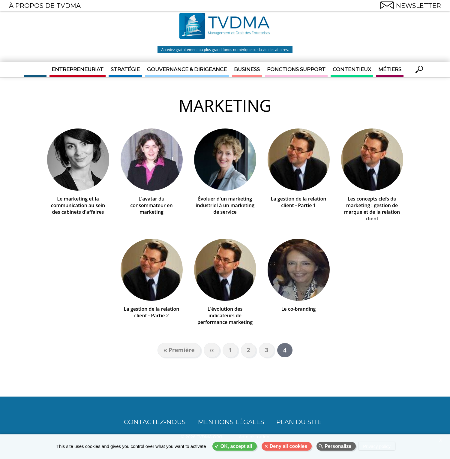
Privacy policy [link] (377, 446)
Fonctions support (296, 69)
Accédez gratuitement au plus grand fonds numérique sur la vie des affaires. (225, 49)
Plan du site (299, 422)
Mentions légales (231, 422)
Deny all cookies (288, 446)
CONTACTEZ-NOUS (155, 422)
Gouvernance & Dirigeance (187, 69)
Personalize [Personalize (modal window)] (338, 446)
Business (247, 69)
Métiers (389, 69)
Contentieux (352, 69)
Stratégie (125, 69)
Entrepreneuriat (78, 69)
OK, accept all (236, 446)
